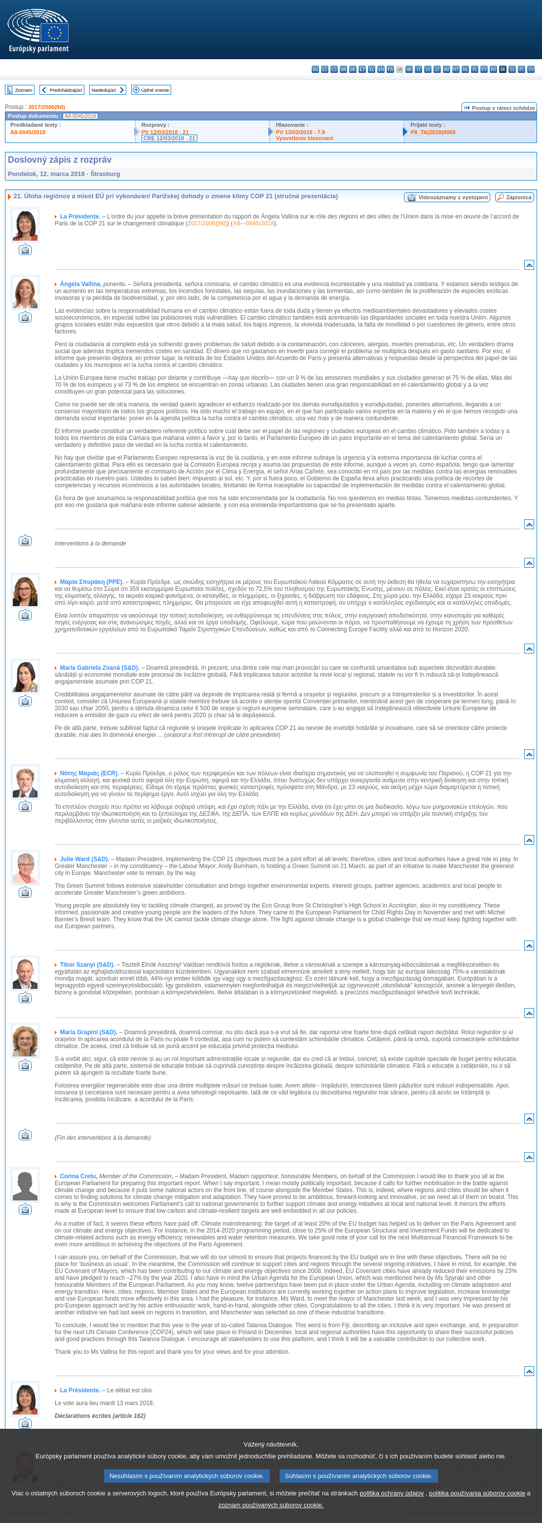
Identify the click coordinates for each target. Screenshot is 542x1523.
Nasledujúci (104, 90)
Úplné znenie (155, 90)
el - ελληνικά (371, 69)
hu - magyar (446, 69)
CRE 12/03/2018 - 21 (169, 138)
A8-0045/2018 (27, 132)
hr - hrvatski (409, 69)
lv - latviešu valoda (428, 69)
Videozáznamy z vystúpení (453, 197)
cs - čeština (334, 69)
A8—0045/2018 (253, 223)
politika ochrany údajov (392, 1504)
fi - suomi (521, 69)
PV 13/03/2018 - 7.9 (300, 132)
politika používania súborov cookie (477, 1504)
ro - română (493, 69)
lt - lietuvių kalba (437, 69)
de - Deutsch (353, 69)
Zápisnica (519, 197)
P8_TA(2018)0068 (432, 132)
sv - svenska (531, 69)
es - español (324, 69)
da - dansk (343, 69)
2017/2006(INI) (46, 107)
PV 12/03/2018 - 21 (165, 132)
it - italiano (418, 69)
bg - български (315, 69)
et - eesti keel (362, 69)
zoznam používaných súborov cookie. (271, 1516)
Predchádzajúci (66, 90)
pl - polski (474, 69)
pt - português (484, 69)
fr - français (390, 69)
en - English (381, 69)
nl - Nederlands (465, 69)
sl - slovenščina (512, 69)
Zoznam (24, 90)
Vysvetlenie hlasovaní (304, 138)
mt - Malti (456, 69)
